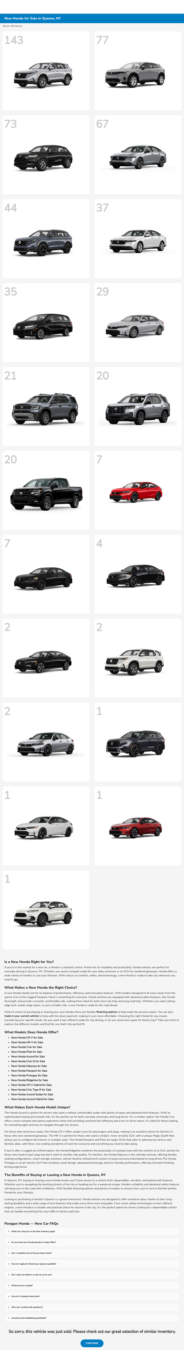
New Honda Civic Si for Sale (28, 1061)
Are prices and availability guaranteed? (28, 1318)
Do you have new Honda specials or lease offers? (33, 1242)
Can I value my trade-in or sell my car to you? (31, 1274)
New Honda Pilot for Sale (26, 1052)
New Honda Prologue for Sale (29, 1075)
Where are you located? (22, 1285)
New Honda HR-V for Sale (27, 1042)
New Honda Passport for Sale (29, 1071)
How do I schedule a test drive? (25, 1296)
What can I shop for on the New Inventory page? (33, 1231)
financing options (106, 1012)
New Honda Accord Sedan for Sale (32, 1094)
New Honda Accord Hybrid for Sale (32, 1099)
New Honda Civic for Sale (26, 1047)
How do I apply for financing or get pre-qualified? (33, 1264)
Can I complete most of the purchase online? (31, 1253)
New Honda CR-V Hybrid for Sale (31, 1085)
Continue (92, 1343)
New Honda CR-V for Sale (27, 1038)
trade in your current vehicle (21, 1016)
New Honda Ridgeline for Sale (29, 1080)
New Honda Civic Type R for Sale (31, 1090)
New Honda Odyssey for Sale (29, 1066)
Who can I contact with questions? (27, 1307)
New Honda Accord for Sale (28, 1056)
